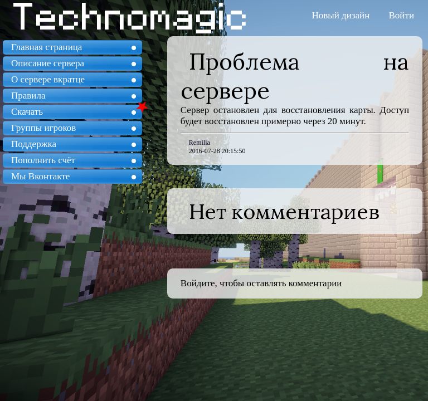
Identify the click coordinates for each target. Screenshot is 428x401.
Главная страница (46, 47)
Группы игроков (43, 128)
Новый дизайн (341, 15)
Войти (401, 15)
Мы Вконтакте (40, 176)
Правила (28, 95)
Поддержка (33, 144)
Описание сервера (47, 63)
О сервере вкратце (48, 79)
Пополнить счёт (43, 160)
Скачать (27, 111)
